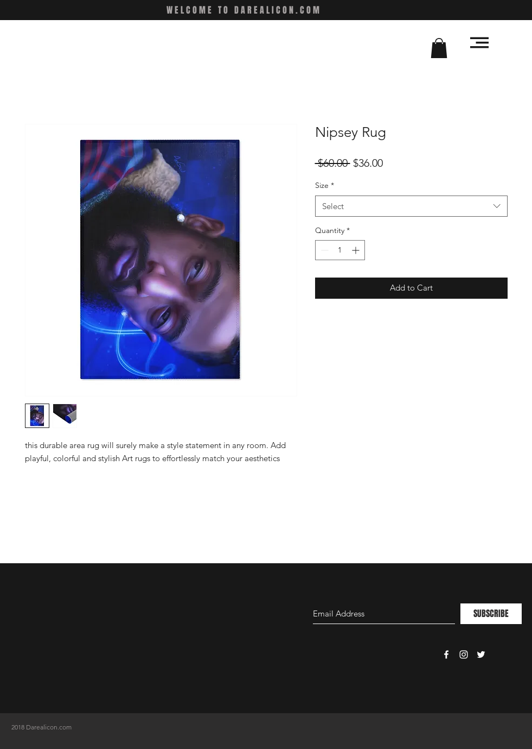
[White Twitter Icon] (481, 654)
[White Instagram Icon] (463, 654)
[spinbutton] (340, 250)
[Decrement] (323, 250)
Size (324, 185)
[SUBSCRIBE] (491, 613)
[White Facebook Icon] (446, 654)
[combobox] (411, 206)
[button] (439, 48)
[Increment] (356, 250)
